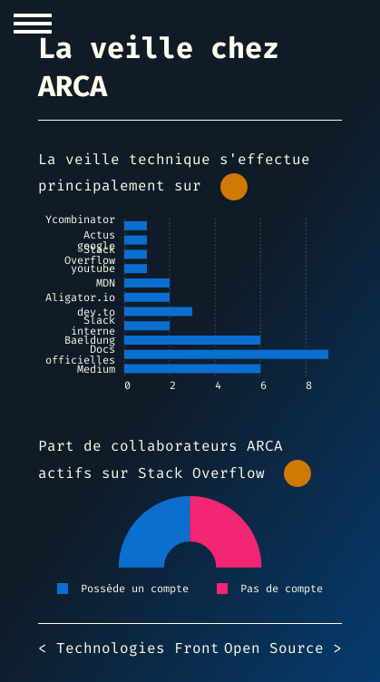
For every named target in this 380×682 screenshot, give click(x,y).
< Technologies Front (128, 648)
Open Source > (283, 648)
